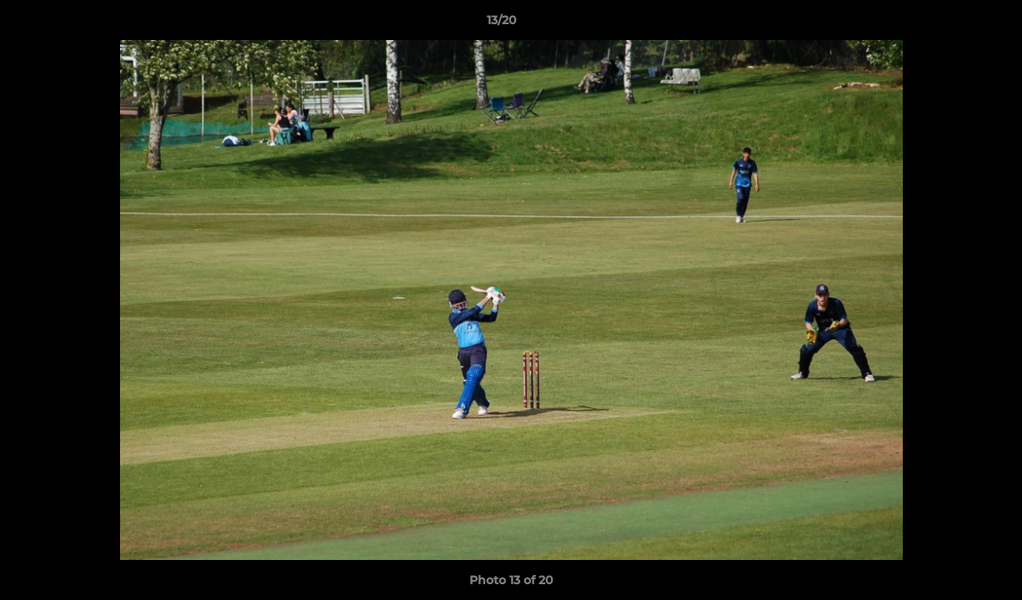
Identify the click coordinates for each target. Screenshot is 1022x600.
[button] (952, 24)
